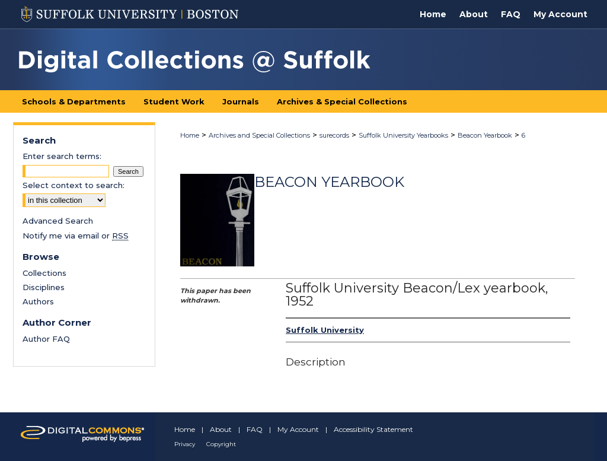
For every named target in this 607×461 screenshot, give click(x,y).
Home (189, 135)
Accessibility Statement (373, 429)
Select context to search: (73, 185)
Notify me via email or (76, 235)
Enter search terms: (62, 156)
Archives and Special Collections (259, 135)
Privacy (184, 444)
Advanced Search (58, 220)
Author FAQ (46, 339)
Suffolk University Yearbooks (403, 135)
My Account (298, 429)
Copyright (221, 444)
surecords (334, 135)
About (221, 429)
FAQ (255, 429)
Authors (38, 301)
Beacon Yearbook (485, 135)
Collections (44, 273)
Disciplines (44, 287)
